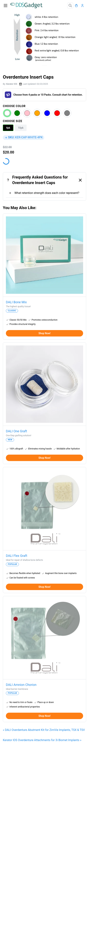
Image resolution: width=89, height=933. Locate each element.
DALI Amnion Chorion (21, 685)
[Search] (70, 6)
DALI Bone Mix (16, 302)
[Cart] (77, 5)
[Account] (83, 5)
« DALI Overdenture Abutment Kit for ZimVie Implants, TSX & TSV (44, 730)
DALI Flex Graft (16, 556)
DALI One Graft (16, 431)
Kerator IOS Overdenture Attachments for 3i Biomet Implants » (42, 740)
